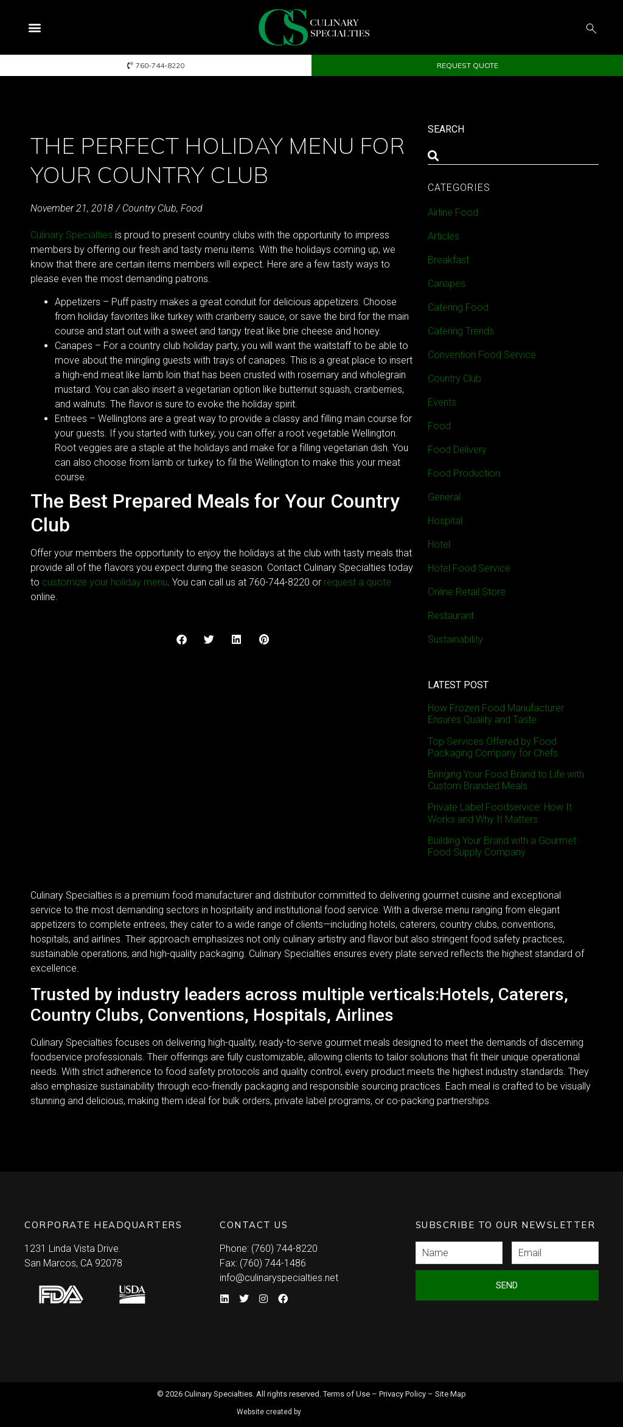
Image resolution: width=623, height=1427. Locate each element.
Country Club (149, 208)
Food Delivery (457, 449)
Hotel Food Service (469, 568)
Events (442, 402)
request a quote (357, 582)
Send (507, 1285)
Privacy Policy (402, 1393)
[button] (34, 28)
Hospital (445, 521)
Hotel (439, 544)
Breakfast (448, 260)
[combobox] (513, 156)
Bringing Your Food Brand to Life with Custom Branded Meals (506, 780)
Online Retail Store (467, 592)
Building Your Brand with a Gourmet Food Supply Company (502, 846)
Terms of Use (346, 1393)
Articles (443, 236)
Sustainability (455, 639)
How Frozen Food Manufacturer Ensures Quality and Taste (496, 713)
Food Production (464, 473)
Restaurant (451, 615)
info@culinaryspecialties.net (279, 1278)
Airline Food (453, 212)
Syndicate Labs (346, 1406)
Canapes (446, 283)
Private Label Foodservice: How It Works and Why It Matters (500, 812)
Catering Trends (461, 331)
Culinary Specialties (71, 235)
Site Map (450, 1393)
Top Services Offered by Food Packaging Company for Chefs (493, 747)
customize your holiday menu (104, 582)
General (444, 497)
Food (192, 208)
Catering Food (458, 307)
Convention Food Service (482, 355)
